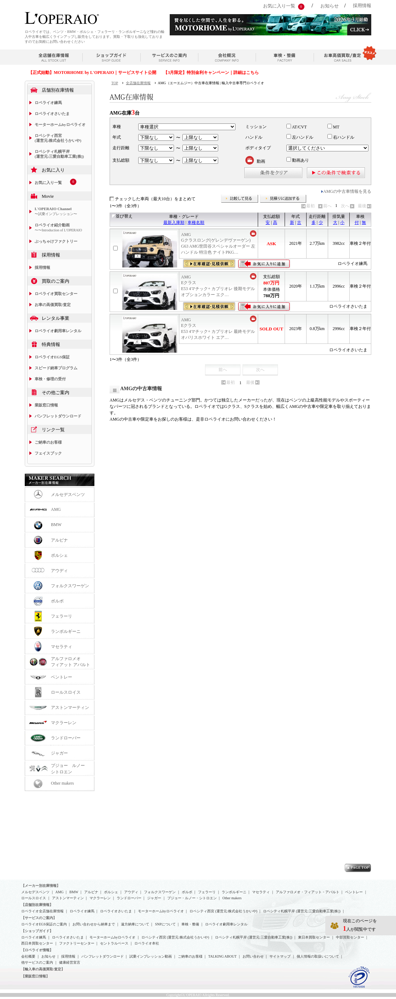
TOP (114, 83)
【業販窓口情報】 (35, 976)
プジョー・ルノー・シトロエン (192, 898)
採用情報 (362, 5)
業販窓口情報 (46, 405)
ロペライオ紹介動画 (58, 227)
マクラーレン (63, 722)
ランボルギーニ (66, 631)
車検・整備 (190, 924)
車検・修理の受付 (50, 379)
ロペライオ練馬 (48, 102)
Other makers (62, 783)
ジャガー (59, 753)
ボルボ (57, 601)
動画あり (297, 160)
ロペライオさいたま (52, 113)
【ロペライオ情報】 (37, 950)
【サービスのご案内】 (39, 918)
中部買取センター (350, 937)
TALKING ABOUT (222, 956)
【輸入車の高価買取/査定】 (43, 969)
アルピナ (59, 540)
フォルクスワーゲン (70, 585)
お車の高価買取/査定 (53, 304)
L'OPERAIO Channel (56, 211)
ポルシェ (59, 555)
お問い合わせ (253, 956)
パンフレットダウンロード (58, 416)
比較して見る (239, 199)
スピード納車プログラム (56, 368)
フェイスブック (48, 453)
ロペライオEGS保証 (52, 357)
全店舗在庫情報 (138, 83)
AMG (56, 509)
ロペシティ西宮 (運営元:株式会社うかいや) (58, 138)
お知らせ (329, 5)
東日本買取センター (314, 937)
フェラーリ (61, 616)
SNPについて (165, 924)
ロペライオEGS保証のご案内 (44, 924)
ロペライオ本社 (146, 943)
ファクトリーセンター (76, 943)
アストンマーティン (70, 707)
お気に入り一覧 (279, 5)
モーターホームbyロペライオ (60, 124)
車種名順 (195, 222)
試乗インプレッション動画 (150, 956)
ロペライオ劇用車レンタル (58, 331)
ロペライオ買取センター (56, 293)
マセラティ (61, 646)
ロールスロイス (66, 692)
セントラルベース (114, 943)
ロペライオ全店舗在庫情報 (42, 911)
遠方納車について (135, 924)
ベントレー (61, 677)
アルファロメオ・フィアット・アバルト (307, 892)
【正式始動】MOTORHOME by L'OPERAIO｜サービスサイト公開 (92, 72)
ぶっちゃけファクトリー (56, 241)
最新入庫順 (174, 222)
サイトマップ (280, 956)
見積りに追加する (283, 199)
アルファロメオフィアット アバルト (70, 661)
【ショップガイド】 (37, 931)
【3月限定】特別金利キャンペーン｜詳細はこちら (211, 72)
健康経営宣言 (69, 962)
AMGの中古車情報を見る (347, 191)
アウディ (59, 570)
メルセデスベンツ (68, 494)
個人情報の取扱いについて (318, 956)
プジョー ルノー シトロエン (70, 768)
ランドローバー (66, 737)
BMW (56, 524)
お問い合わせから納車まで (93, 924)
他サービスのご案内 (37, 962)
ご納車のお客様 (48, 442)
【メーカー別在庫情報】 (40, 886)
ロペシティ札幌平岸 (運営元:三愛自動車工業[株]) (59, 153)
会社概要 (28, 956)
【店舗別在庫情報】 (37, 905)
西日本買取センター (37, 943)
